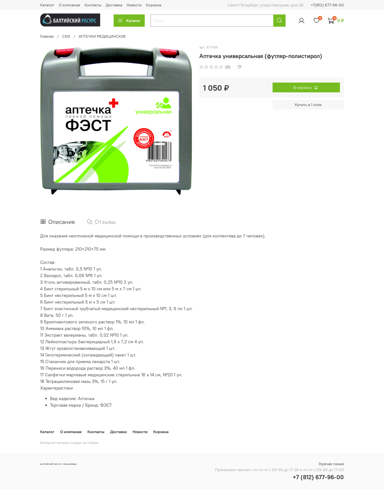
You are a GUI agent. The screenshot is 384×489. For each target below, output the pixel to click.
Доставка (114, 4)
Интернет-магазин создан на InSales (69, 442)
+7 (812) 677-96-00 (318, 477)
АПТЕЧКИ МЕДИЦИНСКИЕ (102, 36)
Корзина (153, 4)
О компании (69, 4)
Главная (47, 36)
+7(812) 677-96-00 (327, 4)
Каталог (47, 4)
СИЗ (66, 36)
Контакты (92, 4)
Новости (134, 4)
